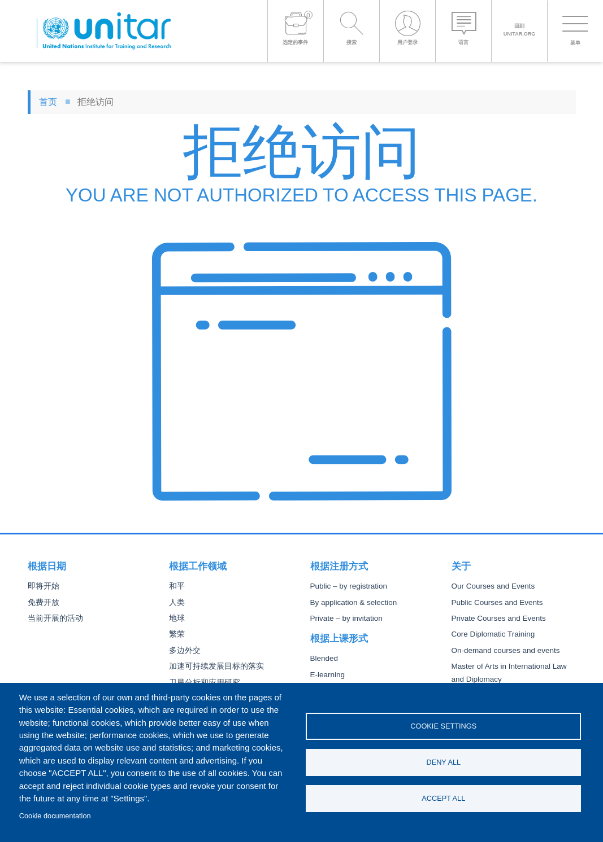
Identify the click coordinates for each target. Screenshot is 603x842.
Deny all (443, 762)
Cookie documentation (55, 816)
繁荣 (177, 634)
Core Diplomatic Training (493, 634)
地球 (177, 618)
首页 (48, 102)
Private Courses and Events (499, 618)
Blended (324, 658)
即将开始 (43, 586)
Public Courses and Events (497, 602)
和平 (177, 586)
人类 (177, 602)
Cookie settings (443, 726)
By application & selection (353, 602)
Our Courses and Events (493, 586)
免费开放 (43, 602)
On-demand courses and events (506, 650)
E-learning (327, 674)
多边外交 (185, 650)
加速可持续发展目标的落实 (216, 666)
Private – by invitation (346, 618)
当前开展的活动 (55, 618)
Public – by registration (349, 586)
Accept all (443, 798)
